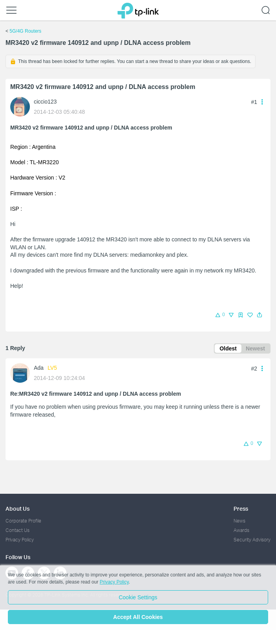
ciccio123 (45, 101)
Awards (241, 530)
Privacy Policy (20, 540)
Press (241, 508)
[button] (259, 315)
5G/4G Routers (25, 31)
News (239, 521)
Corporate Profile (23, 521)
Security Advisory (252, 540)
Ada (39, 368)
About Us (17, 508)
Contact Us (17, 530)
